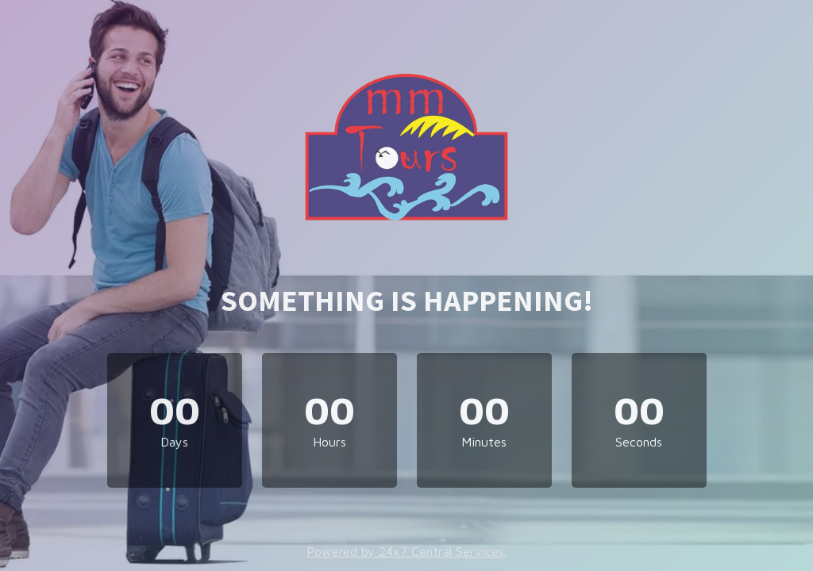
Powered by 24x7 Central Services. (406, 551)
